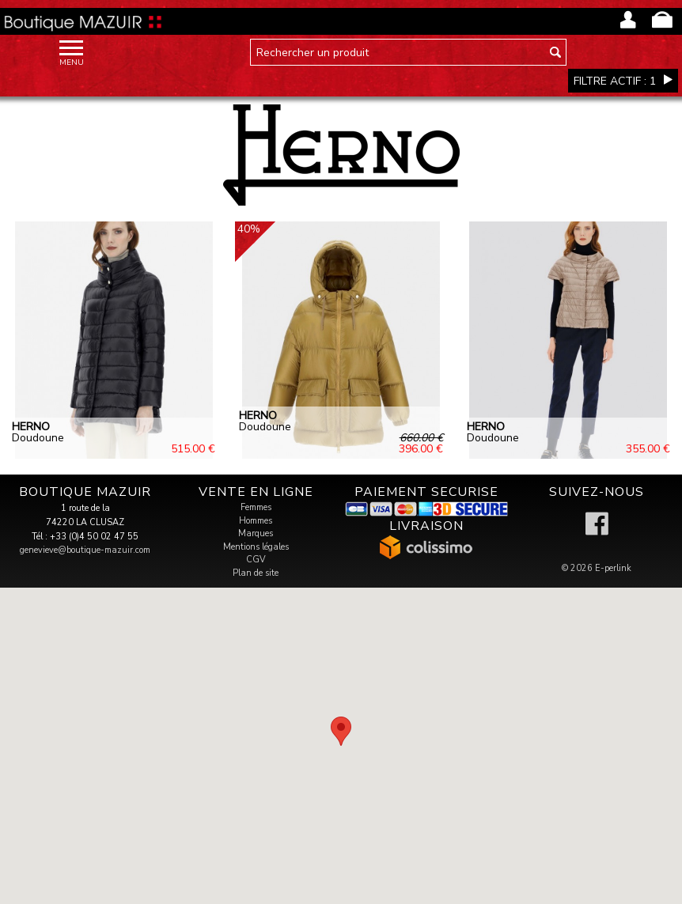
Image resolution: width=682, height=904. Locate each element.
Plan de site (255, 573)
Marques (255, 533)
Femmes (256, 507)
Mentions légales (256, 547)
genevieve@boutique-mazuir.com (85, 550)
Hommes (255, 521)
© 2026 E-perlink (596, 568)
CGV (256, 559)
